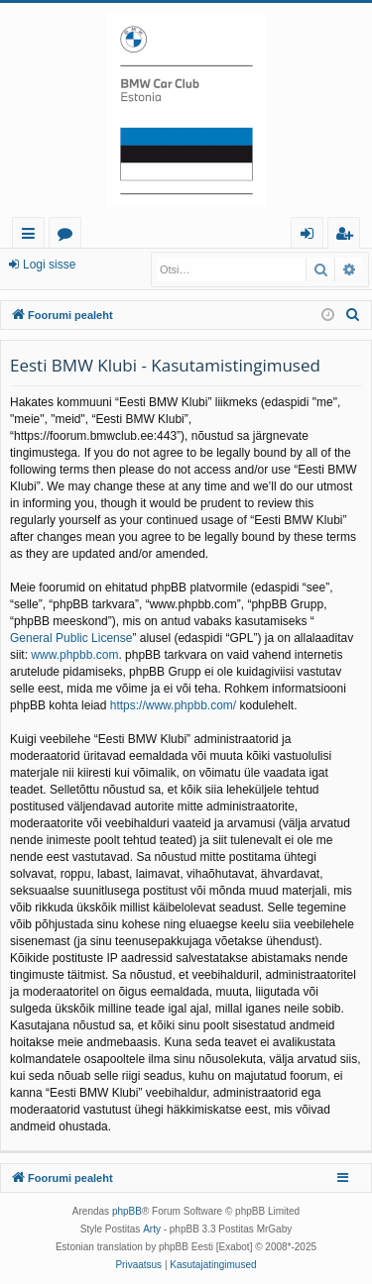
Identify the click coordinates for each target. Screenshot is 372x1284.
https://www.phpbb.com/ (173, 705)
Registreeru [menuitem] (348, 236)
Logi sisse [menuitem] (311, 236)
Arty (152, 1229)
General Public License (71, 638)
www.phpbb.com (74, 655)
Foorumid (69, 236)
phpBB (127, 1211)
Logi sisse (49, 264)
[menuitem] (353, 315)
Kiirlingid (32, 236)
